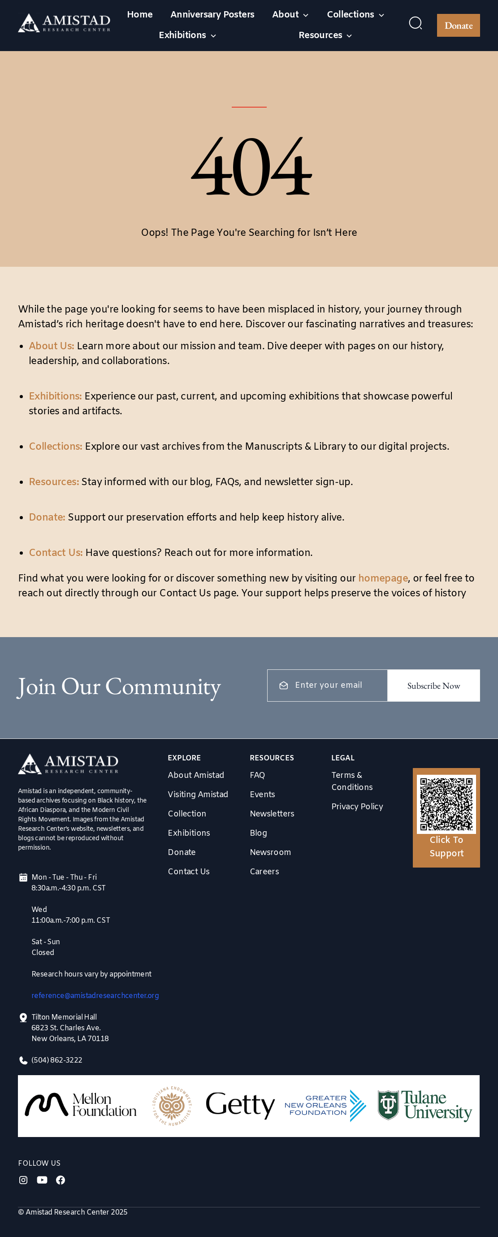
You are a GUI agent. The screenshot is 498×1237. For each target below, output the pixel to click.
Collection (187, 814)
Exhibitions (189, 833)
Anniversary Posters (212, 15)
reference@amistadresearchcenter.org (95, 996)
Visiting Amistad (198, 795)
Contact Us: (55, 553)
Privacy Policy (357, 807)
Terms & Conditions (352, 781)
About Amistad (196, 775)
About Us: (51, 346)
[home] (64, 25)
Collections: (55, 447)
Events (262, 795)
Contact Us (188, 872)
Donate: (47, 518)
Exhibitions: (55, 397)
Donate (458, 25)
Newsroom (270, 852)
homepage (383, 579)
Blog (258, 833)
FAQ (257, 775)
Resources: (54, 482)
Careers (264, 872)
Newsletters (272, 814)
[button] (290, 15)
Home (140, 15)
